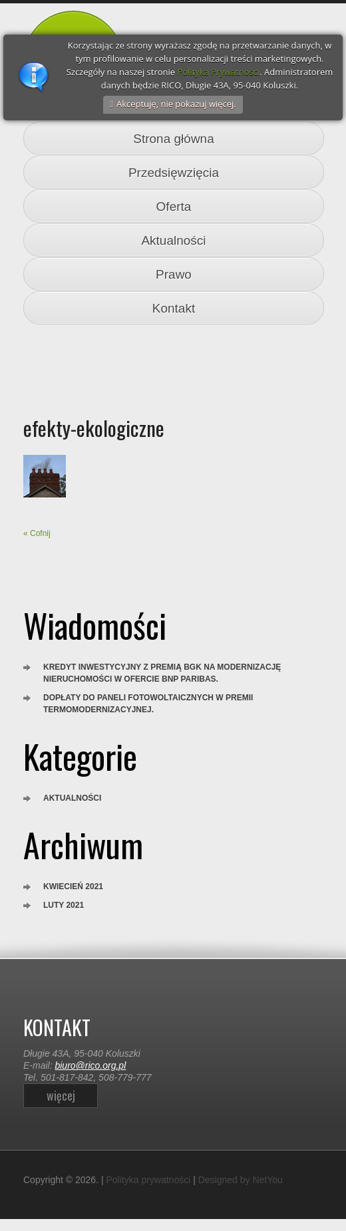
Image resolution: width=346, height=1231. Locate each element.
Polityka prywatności (148, 1179)
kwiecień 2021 (73, 886)
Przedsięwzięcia (173, 173)
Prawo (174, 274)
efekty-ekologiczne (93, 427)
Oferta (174, 206)
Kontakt (173, 308)
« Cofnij (37, 533)
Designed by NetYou (240, 1179)
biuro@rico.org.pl (90, 1065)
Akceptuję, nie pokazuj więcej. (176, 104)
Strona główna (173, 139)
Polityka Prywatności (218, 72)
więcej (61, 1095)
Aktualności (173, 240)
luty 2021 (63, 905)
